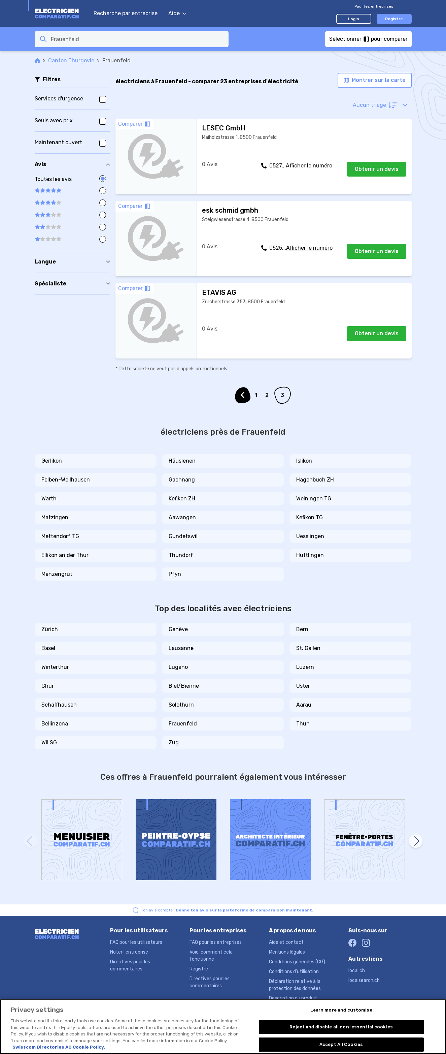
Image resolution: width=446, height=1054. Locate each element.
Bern (302, 629)
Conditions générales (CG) (297, 962)
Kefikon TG (309, 517)
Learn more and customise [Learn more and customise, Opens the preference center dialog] (341, 1010)
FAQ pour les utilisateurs (136, 942)
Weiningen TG (313, 498)
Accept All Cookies (341, 1044)
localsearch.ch (364, 980)
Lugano (178, 667)
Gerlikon (51, 461)
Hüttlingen (310, 555)
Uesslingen (310, 536)
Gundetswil (183, 536)
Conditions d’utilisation (294, 971)
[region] (223, 1026)
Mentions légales (287, 952)
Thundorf (181, 555)
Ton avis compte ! (227, 910)
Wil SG (49, 742)
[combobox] (138, 39)
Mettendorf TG (60, 536)
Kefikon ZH (182, 498)
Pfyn (175, 574)
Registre (394, 19)
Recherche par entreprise (126, 13)
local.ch (356, 970)
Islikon (304, 461)
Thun (303, 723)
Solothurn (181, 705)
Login (353, 19)
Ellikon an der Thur (65, 555)
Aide (177, 13)
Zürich (49, 629)
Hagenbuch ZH (315, 479)
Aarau (303, 705)
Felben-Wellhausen (65, 479)
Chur (47, 686)
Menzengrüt (56, 574)
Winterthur (55, 667)
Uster (303, 686)
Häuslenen (182, 461)
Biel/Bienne (184, 686)
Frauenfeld (183, 723)
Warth (49, 498)
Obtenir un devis (377, 169)
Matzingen (54, 517)
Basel (48, 648)
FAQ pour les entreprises (216, 942)
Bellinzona (54, 723)
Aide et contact (286, 942)
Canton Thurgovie (71, 60)
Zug (174, 742)
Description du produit (293, 998)
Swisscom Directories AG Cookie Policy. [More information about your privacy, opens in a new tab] (58, 1047)
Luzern (305, 667)
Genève (178, 629)
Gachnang (182, 479)
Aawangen (182, 517)
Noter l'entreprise (129, 952)
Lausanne (181, 648)
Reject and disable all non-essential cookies (341, 1026)
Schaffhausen (59, 705)
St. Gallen (308, 648)
